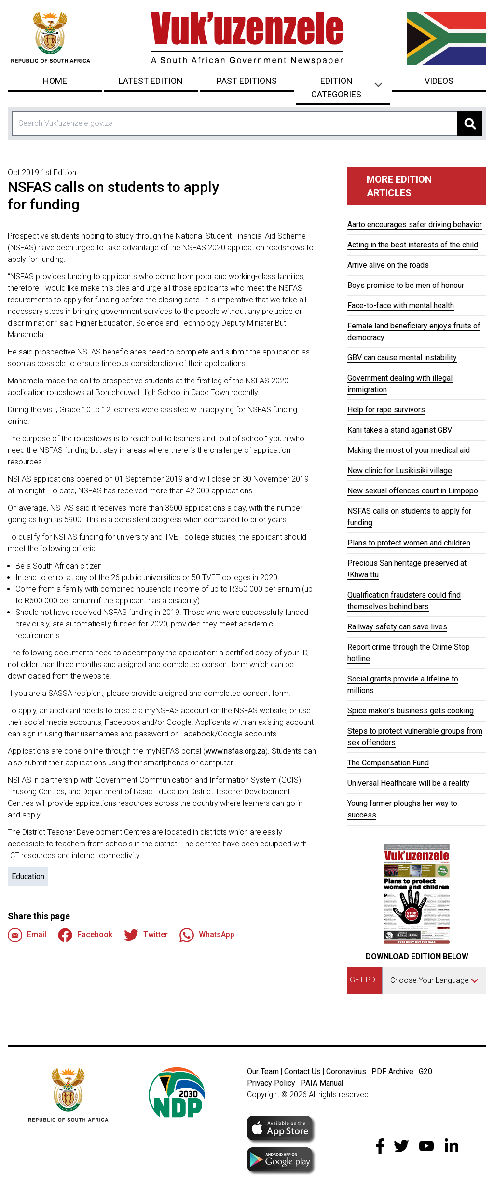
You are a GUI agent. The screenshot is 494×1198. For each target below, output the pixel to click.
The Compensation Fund (388, 762)
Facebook (85, 935)
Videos (439, 81)
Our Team (263, 1071)
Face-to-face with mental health (400, 305)
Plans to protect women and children (408, 542)
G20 (425, 1071)
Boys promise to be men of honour (405, 285)
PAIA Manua (321, 1083)
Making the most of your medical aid (408, 450)
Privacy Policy (271, 1083)
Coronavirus (346, 1071)
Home (55, 81)
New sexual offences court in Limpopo (412, 490)
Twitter (146, 935)
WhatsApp (206, 935)
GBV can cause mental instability (402, 357)
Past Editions (247, 81)
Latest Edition (151, 81)
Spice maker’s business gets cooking (410, 710)
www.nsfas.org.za (235, 751)
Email (27, 935)
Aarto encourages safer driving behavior (414, 224)
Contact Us (302, 1071)
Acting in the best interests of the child (412, 244)
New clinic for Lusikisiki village (399, 470)
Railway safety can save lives (397, 626)
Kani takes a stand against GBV (399, 430)
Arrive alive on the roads (388, 265)
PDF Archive (392, 1071)
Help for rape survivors (386, 409)
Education (28, 876)
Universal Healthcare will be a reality (408, 783)
